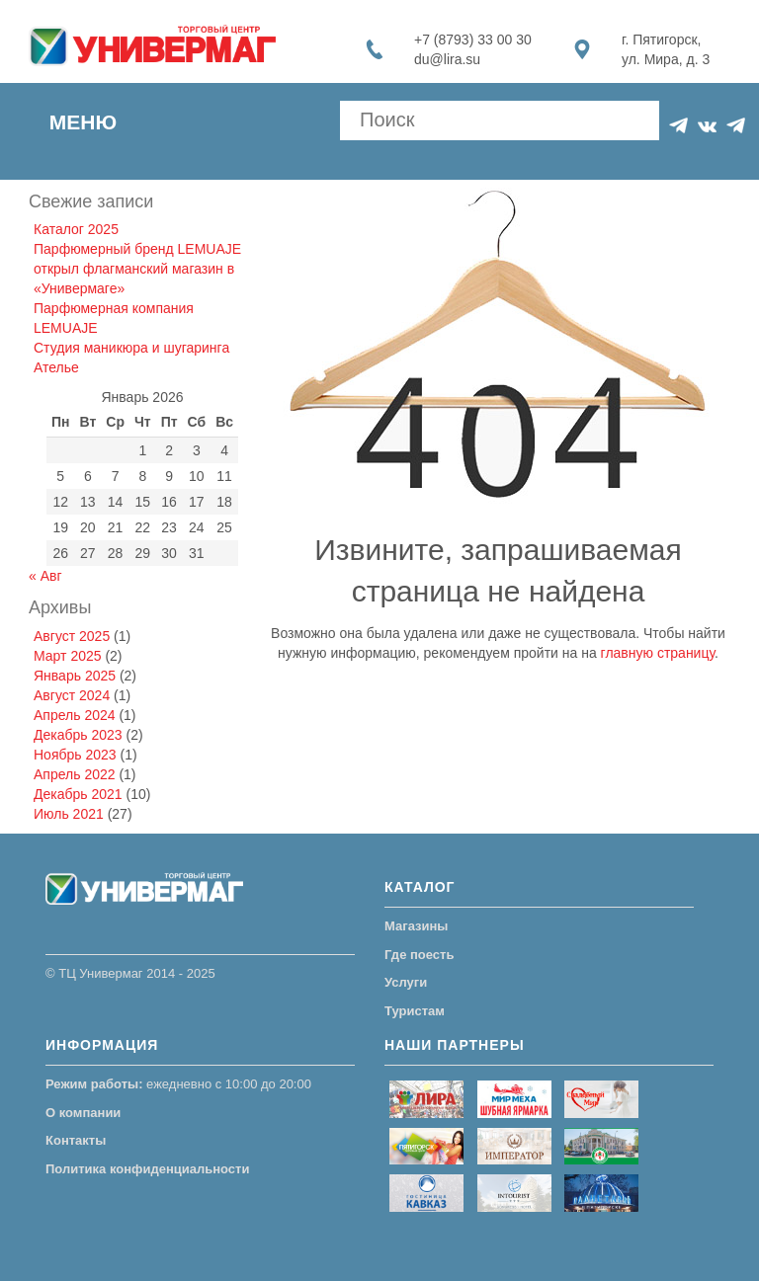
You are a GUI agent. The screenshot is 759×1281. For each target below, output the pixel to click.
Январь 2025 (75, 675)
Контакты (75, 1140)
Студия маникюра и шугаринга (131, 348)
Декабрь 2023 (78, 735)
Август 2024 (72, 695)
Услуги (405, 982)
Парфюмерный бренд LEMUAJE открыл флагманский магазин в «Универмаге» (137, 268)
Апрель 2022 (75, 774)
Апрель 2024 (75, 715)
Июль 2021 (69, 814)
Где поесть (419, 954)
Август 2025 (72, 636)
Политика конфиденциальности (147, 1168)
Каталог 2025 (76, 229)
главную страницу (658, 653)
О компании (83, 1112)
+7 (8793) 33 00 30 (473, 39)
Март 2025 (68, 656)
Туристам (414, 1010)
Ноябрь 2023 (75, 754)
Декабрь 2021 (78, 794)
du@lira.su (447, 59)
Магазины (416, 926)
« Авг (45, 576)
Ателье (56, 367)
